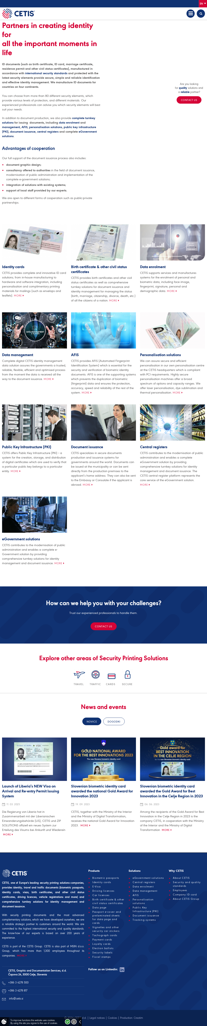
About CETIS (181, 878)
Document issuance (87, 447)
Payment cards (102, 939)
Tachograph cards (104, 935)
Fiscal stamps (101, 956)
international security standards (46, 73)
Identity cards (13, 267)
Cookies (112, 1017)
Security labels (102, 952)
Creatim (138, 1017)
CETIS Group (34, 946)
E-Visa (96, 886)
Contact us (103, 626)
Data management (17, 355)
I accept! (67, 1021)
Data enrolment (153, 267)
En (203, 3)
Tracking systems (144, 919)
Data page (99, 907)
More (18, 295)
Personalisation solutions (160, 355)
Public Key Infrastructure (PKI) (26, 447)
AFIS (25, 127)
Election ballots (103, 948)
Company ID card (185, 894)
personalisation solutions (45, 127)
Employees (180, 890)
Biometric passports (105, 878)
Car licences (100, 895)
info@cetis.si (16, 998)
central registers (48, 131)
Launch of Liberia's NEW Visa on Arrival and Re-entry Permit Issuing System (30, 791)
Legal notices (97, 1017)
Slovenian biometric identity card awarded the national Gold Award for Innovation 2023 (102, 791)
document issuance (23, 131)
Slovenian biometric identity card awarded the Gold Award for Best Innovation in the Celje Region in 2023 (171, 791)
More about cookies (74, 1021)
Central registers (153, 447)
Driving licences (103, 890)
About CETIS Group (186, 898)
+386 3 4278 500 (18, 982)
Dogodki (114, 721)
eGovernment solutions (21, 539)
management (11, 127)
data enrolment (69, 122)
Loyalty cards (101, 944)
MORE (21, 955)
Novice (92, 721)
